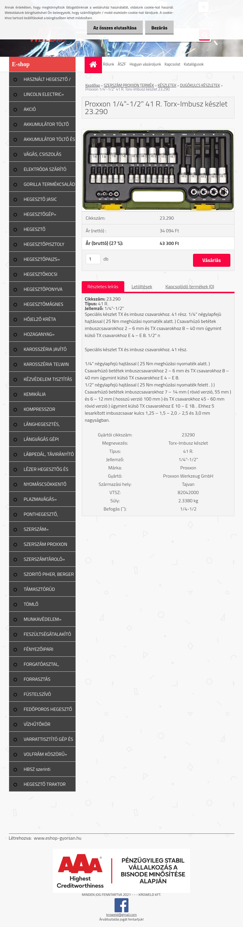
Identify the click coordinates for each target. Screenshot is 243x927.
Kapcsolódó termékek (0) (189, 286)
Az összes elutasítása (111, 27)
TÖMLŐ (31, 604)
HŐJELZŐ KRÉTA (40, 319)
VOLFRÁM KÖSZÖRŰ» (45, 754)
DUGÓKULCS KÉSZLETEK (200, 85)
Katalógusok (194, 64)
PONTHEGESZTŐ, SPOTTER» (41, 516)
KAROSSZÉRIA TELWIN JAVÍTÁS (46, 366)
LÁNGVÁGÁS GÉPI (41, 439)
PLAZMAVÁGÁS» (40, 499)
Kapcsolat (172, 64)
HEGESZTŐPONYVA (43, 289)
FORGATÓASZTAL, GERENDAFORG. (41, 666)
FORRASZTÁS (37, 679)
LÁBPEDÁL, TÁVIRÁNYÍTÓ (49, 454)
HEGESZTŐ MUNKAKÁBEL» (39, 231)
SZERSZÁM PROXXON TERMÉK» (45, 546)
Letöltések (142, 286)
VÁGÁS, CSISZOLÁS (42, 154)
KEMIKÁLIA (35, 394)
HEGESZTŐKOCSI (41, 274)
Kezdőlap (93, 85)
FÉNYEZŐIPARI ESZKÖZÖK (38, 651)
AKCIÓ (30, 109)
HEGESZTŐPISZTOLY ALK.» (44, 246)
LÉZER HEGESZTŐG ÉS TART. (46, 471)
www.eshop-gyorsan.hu (57, 837)
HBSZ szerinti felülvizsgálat (37, 771)
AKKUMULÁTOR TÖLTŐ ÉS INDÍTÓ (49, 141)
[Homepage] (94, 64)
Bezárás (158, 27)
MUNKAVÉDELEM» (43, 619)
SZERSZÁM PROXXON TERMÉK (129, 85)
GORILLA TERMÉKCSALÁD (49, 184)
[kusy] (93, 259)
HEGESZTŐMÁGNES (43, 304)
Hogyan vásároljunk (145, 64)
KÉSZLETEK (167, 85)
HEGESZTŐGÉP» (40, 214)
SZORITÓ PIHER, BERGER (49, 574)
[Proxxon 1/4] (158, 131)
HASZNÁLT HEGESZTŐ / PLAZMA (47, 81)
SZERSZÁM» (36, 529)
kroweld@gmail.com (121, 914)
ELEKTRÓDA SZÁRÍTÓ (45, 169)
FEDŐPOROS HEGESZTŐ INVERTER (48, 711)
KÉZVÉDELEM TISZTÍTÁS (48, 379)
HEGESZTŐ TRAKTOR (45, 784)
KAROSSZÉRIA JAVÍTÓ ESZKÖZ (45, 351)
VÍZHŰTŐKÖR (37, 724)
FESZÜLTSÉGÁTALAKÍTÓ (47, 634)
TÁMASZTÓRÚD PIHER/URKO (39, 591)
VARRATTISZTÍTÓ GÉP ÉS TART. (48, 741)
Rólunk (108, 64)
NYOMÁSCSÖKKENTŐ (45, 484)
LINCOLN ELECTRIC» (44, 94)
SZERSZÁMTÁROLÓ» (44, 559)
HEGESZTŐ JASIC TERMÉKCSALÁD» (41, 201)
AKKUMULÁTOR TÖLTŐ (46, 124)
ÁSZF (122, 64)
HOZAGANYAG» (39, 334)
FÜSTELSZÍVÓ (37, 694)
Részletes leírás (103, 286)
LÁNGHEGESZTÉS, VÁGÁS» (42, 426)
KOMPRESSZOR (39, 409)
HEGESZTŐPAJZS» (42, 259)
